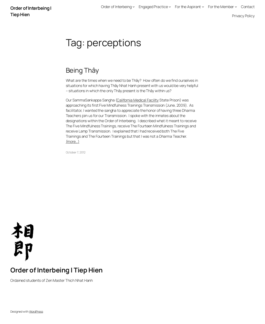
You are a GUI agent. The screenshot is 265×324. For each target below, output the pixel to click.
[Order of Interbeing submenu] (133, 7)
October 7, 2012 (76, 152)
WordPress (36, 311)
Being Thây (82, 70)
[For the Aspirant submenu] (203, 7)
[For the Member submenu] (236, 7)
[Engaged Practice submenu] (170, 7)
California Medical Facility (138, 100)
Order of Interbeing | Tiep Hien (56, 270)
